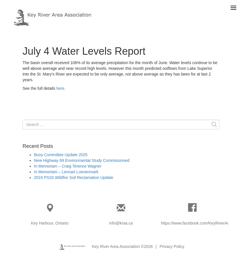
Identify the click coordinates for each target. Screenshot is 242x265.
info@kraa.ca (121, 223)
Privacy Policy (172, 246)
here (60, 88)
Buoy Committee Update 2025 (61, 154)
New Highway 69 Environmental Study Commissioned (82, 160)
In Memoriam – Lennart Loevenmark (66, 172)
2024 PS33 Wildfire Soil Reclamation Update (73, 177)
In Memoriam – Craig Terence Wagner (68, 166)
